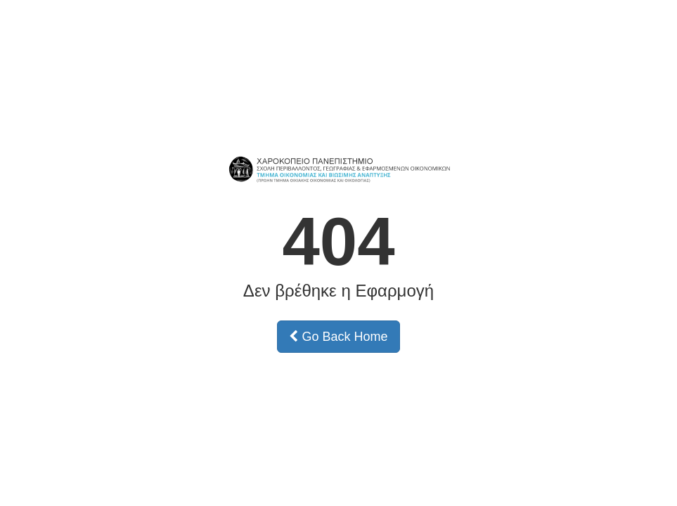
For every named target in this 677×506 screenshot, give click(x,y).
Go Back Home (338, 337)
